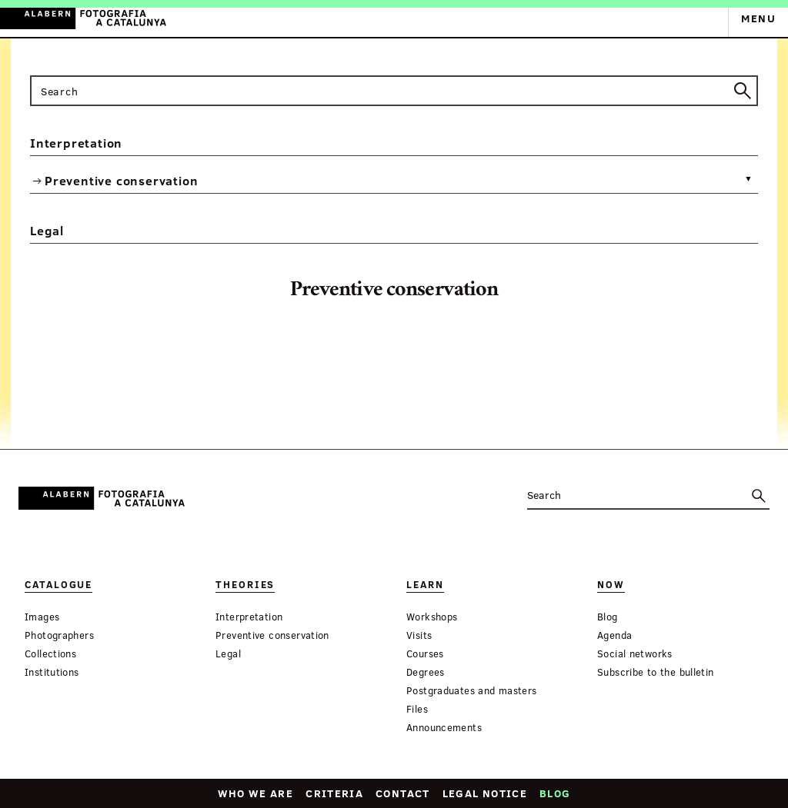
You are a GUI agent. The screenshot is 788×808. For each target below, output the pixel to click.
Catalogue (58, 584)
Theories (245, 584)
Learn (425, 584)
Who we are (256, 793)
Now (611, 584)
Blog (554, 793)
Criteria (334, 793)
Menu (758, 18)
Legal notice (484, 793)
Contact (403, 793)
